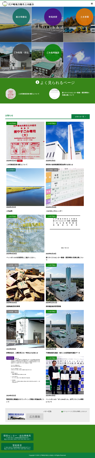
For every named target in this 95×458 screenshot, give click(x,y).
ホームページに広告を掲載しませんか (75, 411)
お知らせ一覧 (79, 116)
